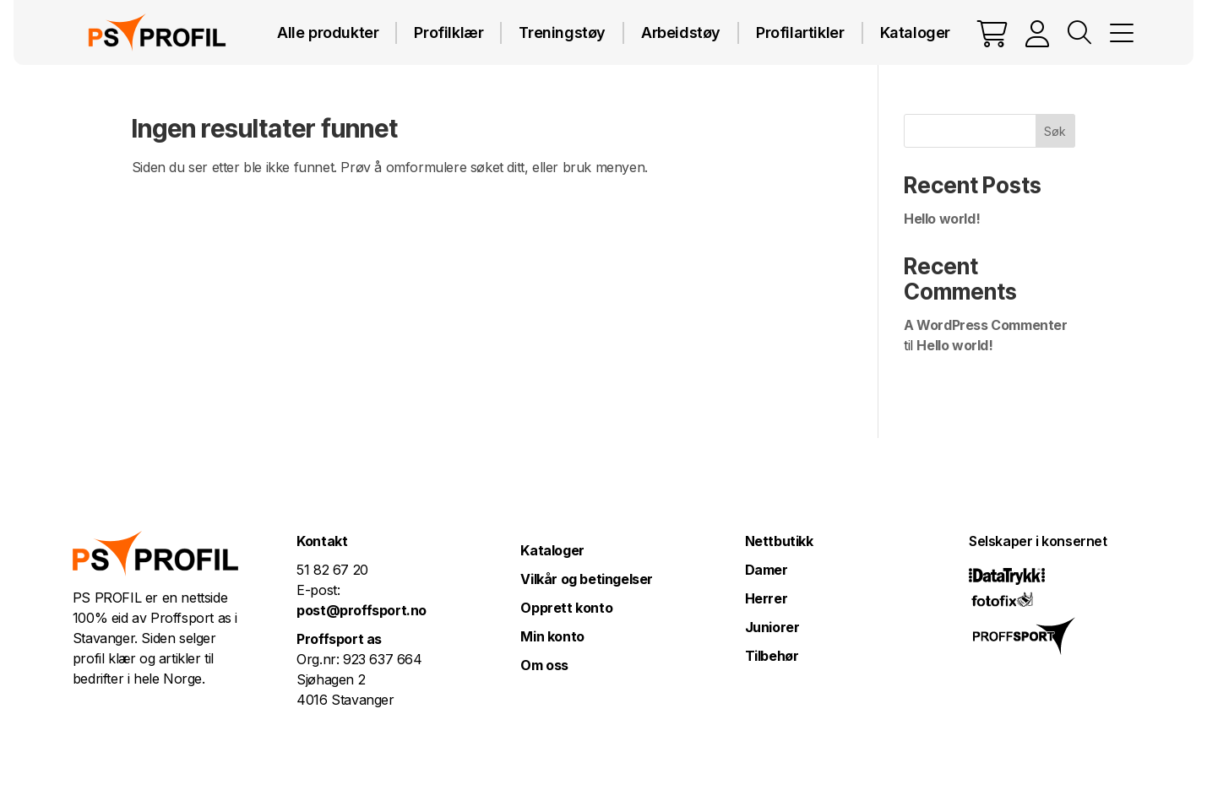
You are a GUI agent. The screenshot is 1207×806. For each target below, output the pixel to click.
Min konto (552, 636)
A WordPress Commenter (986, 324)
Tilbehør (772, 655)
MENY (1121, 33)
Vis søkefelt (1079, 33)
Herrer (766, 598)
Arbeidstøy (680, 32)
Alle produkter (327, 32)
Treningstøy (562, 32)
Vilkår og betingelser (586, 579)
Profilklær (448, 32)
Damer (766, 569)
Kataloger (915, 32)
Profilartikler (800, 32)
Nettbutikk (779, 541)
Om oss (544, 665)
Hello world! (942, 218)
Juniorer (772, 627)
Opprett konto (566, 607)
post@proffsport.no (361, 610)
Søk (1055, 131)
